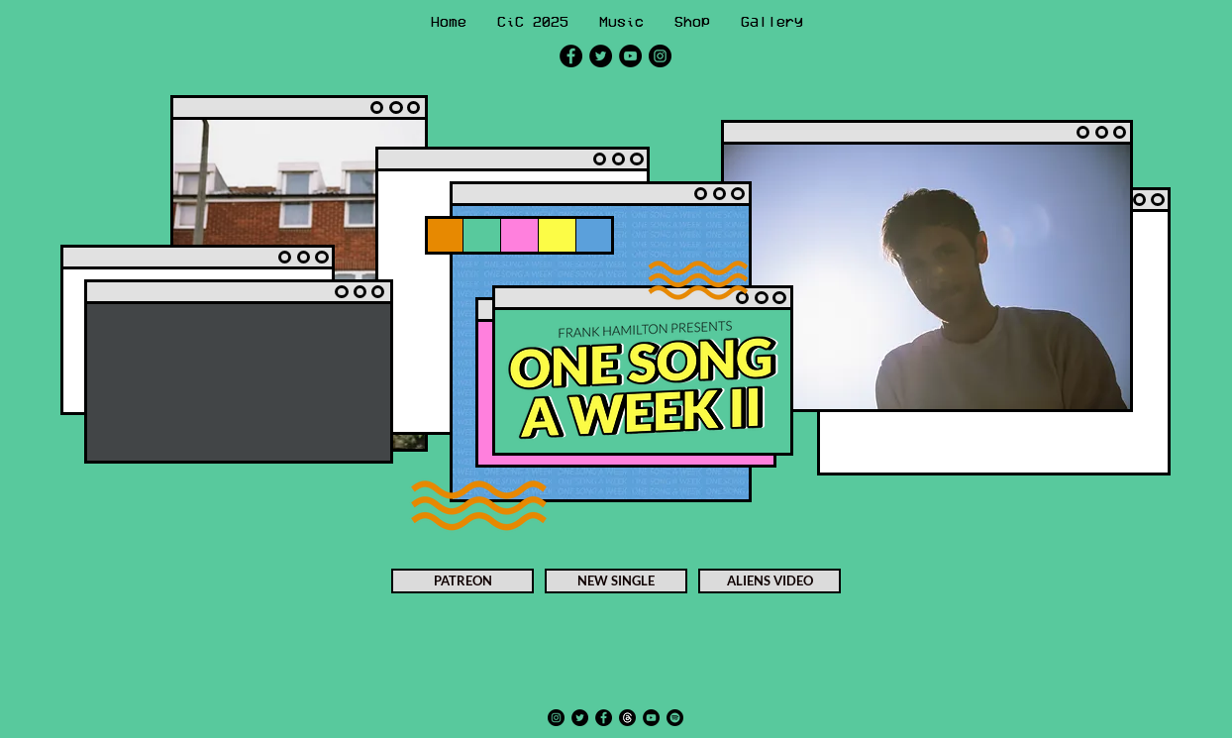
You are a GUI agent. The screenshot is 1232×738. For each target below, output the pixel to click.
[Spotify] (675, 717)
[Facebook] (571, 56)
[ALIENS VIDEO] (769, 581)
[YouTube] (630, 56)
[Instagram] (660, 56)
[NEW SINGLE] (616, 581)
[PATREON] (462, 581)
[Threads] (627, 717)
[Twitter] (600, 56)
